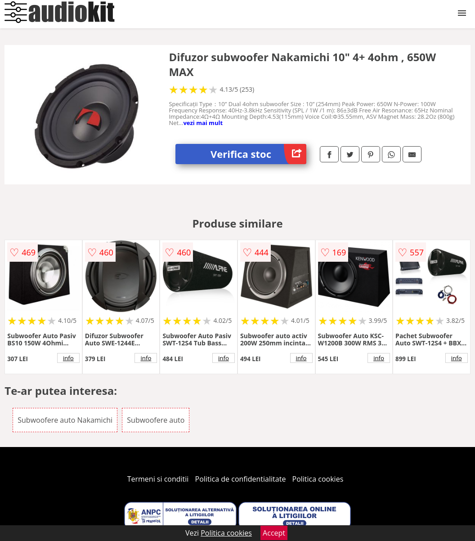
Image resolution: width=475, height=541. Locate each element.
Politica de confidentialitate (240, 479)
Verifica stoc (258, 154)
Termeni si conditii (158, 479)
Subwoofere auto (155, 420)
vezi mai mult (203, 123)
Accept (274, 533)
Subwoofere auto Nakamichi (65, 420)
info (68, 358)
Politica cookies (318, 479)
